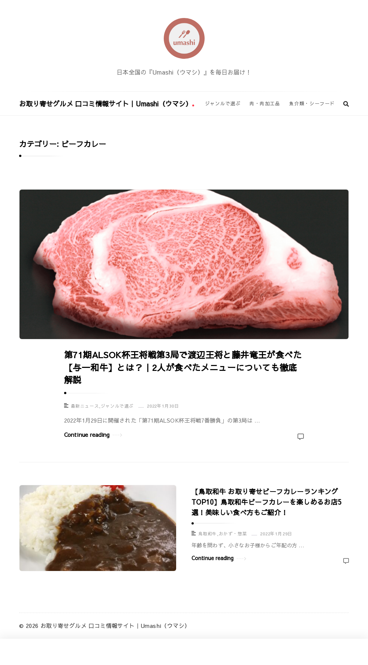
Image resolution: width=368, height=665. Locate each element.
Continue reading (93, 434)
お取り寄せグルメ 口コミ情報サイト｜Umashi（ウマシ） (106, 103)
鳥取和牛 (207, 533)
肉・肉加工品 (265, 103)
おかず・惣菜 (233, 533)
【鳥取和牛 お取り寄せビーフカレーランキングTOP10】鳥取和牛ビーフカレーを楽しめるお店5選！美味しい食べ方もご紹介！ (266, 502)
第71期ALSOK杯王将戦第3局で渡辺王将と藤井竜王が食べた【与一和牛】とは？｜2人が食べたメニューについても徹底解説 (183, 367)
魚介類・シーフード (312, 103)
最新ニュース (85, 406)
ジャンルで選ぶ (223, 103)
